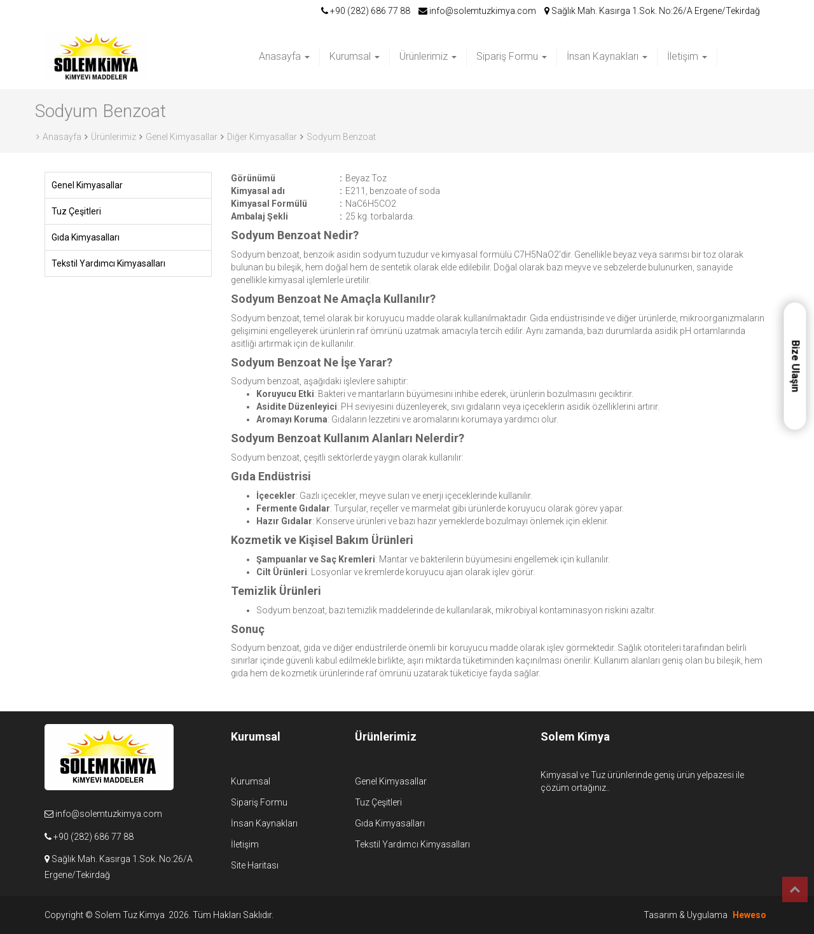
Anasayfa (284, 56)
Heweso (749, 915)
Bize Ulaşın (795, 366)
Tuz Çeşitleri (76, 211)
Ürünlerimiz (428, 56)
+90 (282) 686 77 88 (365, 11)
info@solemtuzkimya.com (477, 11)
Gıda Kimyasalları (86, 237)
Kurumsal (354, 56)
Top (795, 889)
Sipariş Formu (511, 56)
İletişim (687, 56)
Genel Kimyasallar (181, 137)
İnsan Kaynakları (607, 56)
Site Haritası (255, 865)
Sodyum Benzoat (341, 137)
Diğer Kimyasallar (262, 137)
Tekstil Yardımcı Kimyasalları (108, 263)
